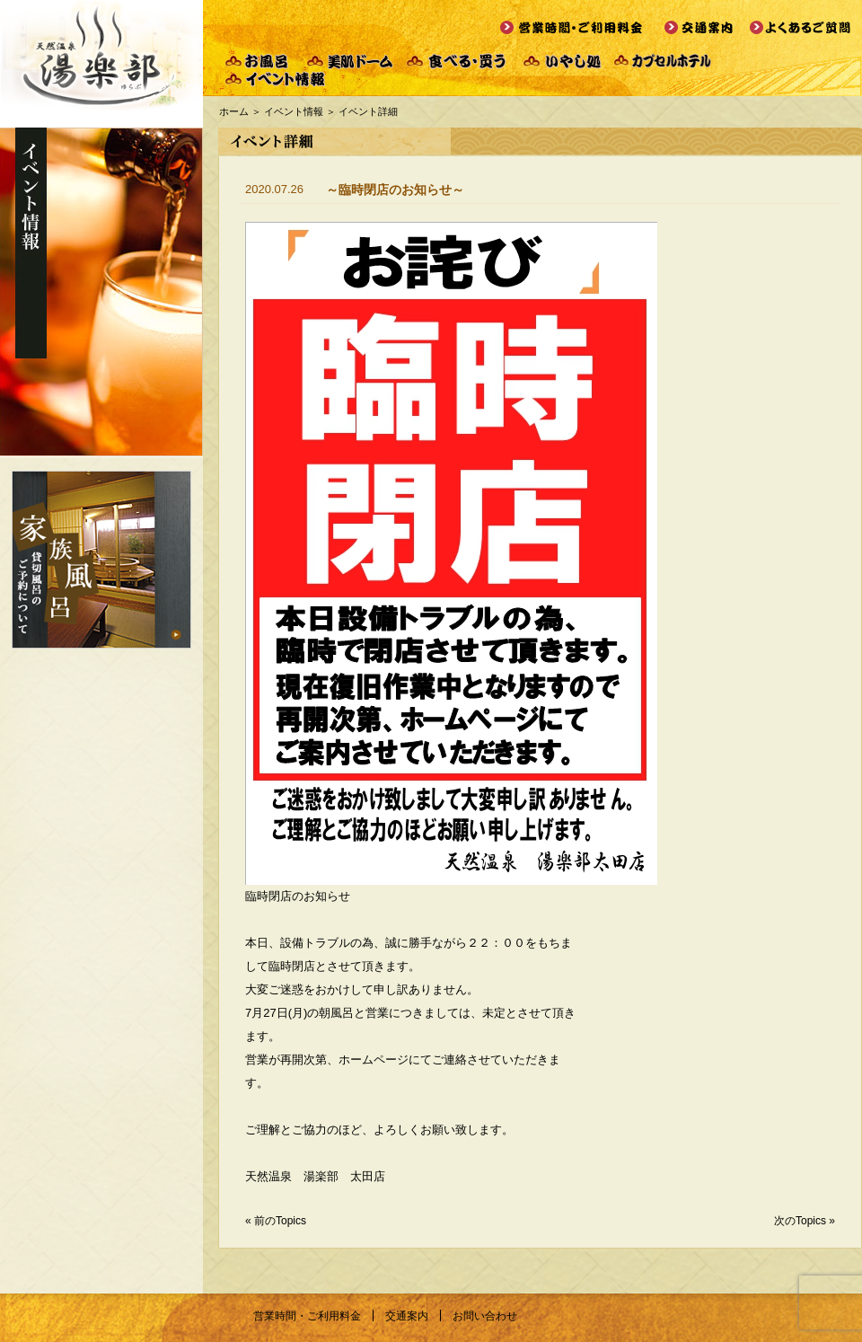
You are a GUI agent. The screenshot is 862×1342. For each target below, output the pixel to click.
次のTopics (800, 1220)
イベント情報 (293, 111)
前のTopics (280, 1220)
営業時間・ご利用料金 (307, 1316)
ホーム (234, 111)
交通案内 (406, 1316)
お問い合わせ (485, 1316)
